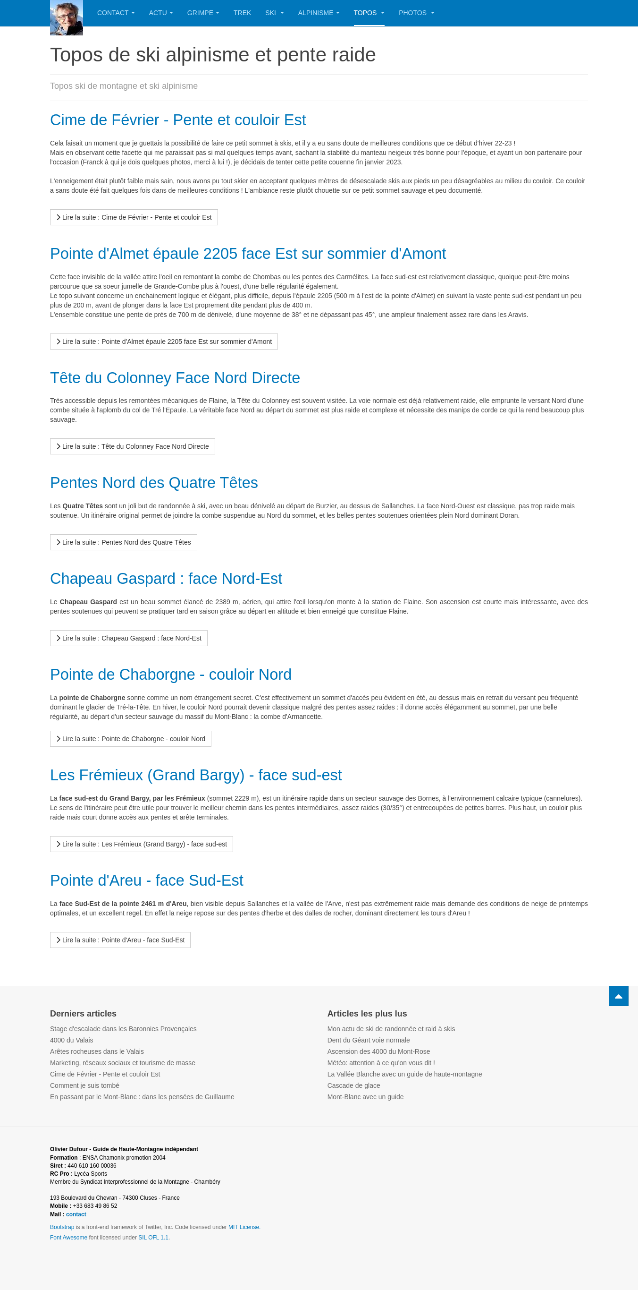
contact (76, 1213)
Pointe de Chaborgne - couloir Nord (180, 673)
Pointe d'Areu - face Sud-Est (154, 879)
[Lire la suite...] (134, 217)
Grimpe (203, 13)
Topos (369, 13)
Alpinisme (319, 13)
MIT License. (244, 1225)
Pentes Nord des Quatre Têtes (162, 482)
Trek (242, 13)
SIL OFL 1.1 (153, 1236)
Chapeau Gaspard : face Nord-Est (175, 577)
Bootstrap (62, 1225)
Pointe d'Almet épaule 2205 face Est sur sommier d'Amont (263, 253)
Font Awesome (68, 1236)
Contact (116, 13)
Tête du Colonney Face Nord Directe (184, 376)
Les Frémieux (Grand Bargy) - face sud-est (207, 773)
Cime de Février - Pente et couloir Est (188, 119)
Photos (417, 13)
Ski (274, 13)
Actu (161, 13)
